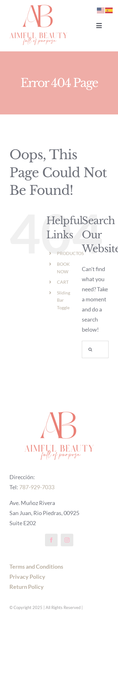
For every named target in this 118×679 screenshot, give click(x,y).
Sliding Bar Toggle (63, 300)
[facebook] (51, 540)
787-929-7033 (36, 487)
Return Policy (26, 586)
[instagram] (67, 540)
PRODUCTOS (70, 253)
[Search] (90, 349)
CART (63, 282)
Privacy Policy (27, 576)
